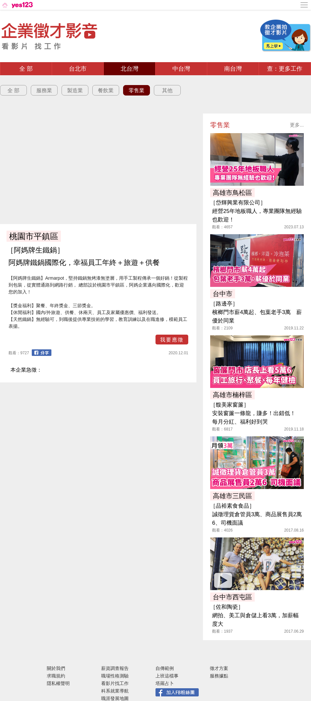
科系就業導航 (115, 690)
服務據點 (219, 675)
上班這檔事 (167, 675)
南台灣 (233, 68)
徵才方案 (219, 668)
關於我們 (56, 668)
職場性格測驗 (115, 675)
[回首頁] (17, 5)
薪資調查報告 (115, 668)
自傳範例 (165, 668)
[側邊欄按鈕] (304, 5)
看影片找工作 (115, 683)
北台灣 (129, 68)
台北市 (78, 68)
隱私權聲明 (58, 683)
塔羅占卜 (165, 683)
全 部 (26, 68)
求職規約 (56, 675)
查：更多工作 (284, 68)
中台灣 (181, 68)
